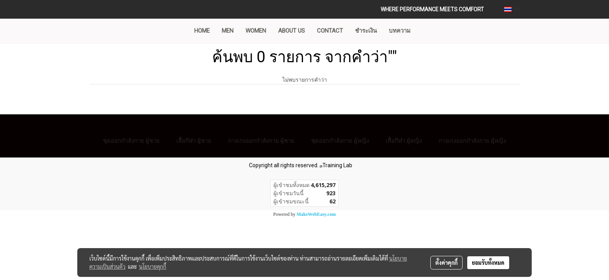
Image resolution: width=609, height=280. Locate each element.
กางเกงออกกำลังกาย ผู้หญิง (472, 140)
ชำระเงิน (366, 30)
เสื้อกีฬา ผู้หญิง (404, 140)
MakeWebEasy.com (316, 214)
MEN (227, 30)
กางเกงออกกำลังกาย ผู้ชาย (261, 140)
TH (512, 9)
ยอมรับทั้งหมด (488, 262)
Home (202, 30)
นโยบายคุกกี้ (152, 266)
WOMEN (255, 30)
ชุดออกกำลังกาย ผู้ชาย (131, 140)
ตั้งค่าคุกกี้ (446, 262)
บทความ (400, 30)
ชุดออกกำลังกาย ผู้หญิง (340, 140)
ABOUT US (291, 30)
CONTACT (330, 30)
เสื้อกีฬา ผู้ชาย (193, 140)
